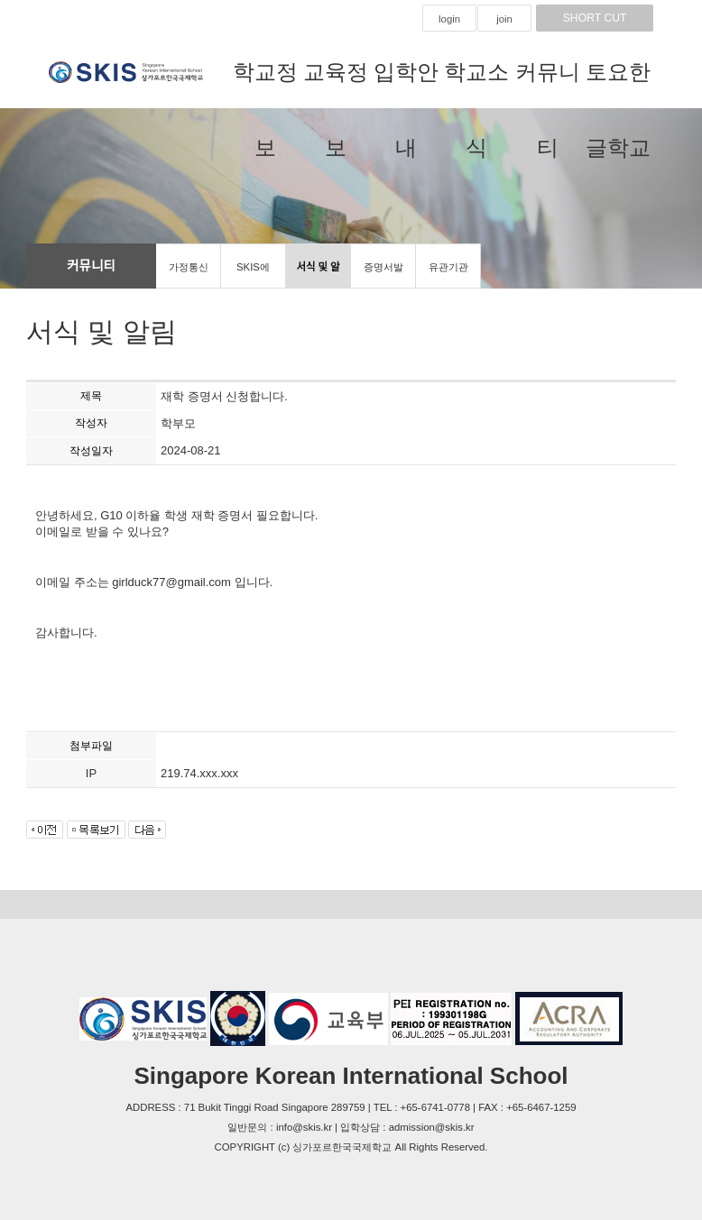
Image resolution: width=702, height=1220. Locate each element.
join (504, 19)
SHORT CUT (594, 18)
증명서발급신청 (383, 275)
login (449, 19)
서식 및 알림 (317, 275)
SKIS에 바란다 (253, 275)
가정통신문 (188, 275)
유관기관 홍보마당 (448, 275)
